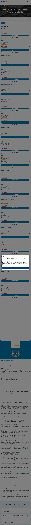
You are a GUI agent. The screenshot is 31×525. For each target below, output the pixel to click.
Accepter (15, 268)
